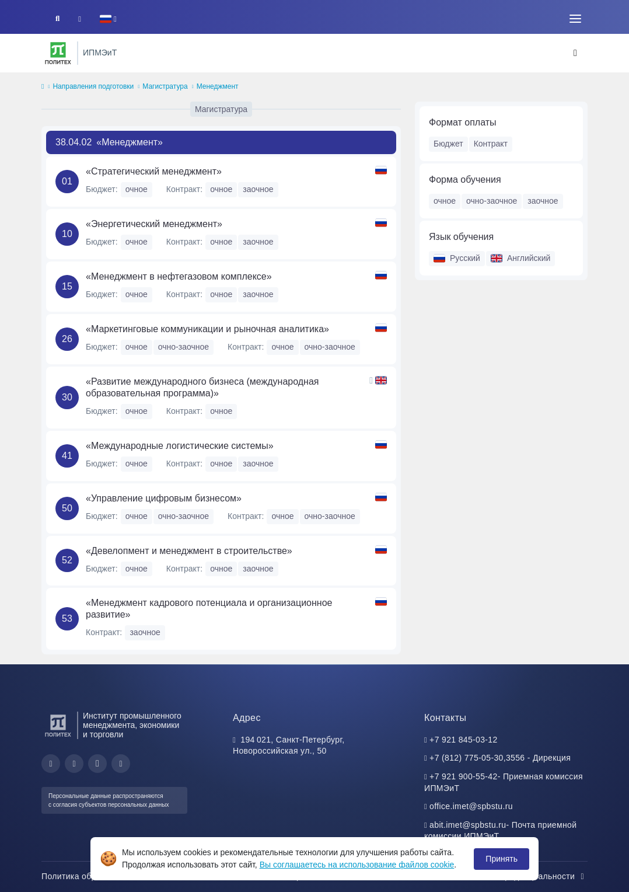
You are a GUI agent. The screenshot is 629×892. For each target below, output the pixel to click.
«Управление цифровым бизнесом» (164, 498)
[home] (42, 87)
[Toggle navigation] (575, 18)
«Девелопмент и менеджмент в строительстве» (189, 551)
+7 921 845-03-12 (463, 739)
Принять (501, 858)
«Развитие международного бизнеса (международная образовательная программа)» (202, 387)
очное (445, 200)
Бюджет (448, 143)
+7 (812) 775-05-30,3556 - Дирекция (500, 757)
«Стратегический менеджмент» (154, 171)
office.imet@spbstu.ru (471, 806)
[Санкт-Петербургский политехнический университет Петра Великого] (58, 53)
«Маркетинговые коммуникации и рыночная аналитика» (207, 329)
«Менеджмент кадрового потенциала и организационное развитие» (209, 608)
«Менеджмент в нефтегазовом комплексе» (179, 276)
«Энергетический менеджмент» (154, 224)
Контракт (491, 143)
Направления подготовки (93, 86)
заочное (542, 200)
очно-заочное (491, 200)
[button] (108, 19)
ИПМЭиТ (100, 52)
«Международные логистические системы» (180, 446)
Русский (457, 258)
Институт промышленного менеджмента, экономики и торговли (132, 725)
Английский (520, 258)
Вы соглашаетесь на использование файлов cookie (357, 864)
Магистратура (164, 86)
